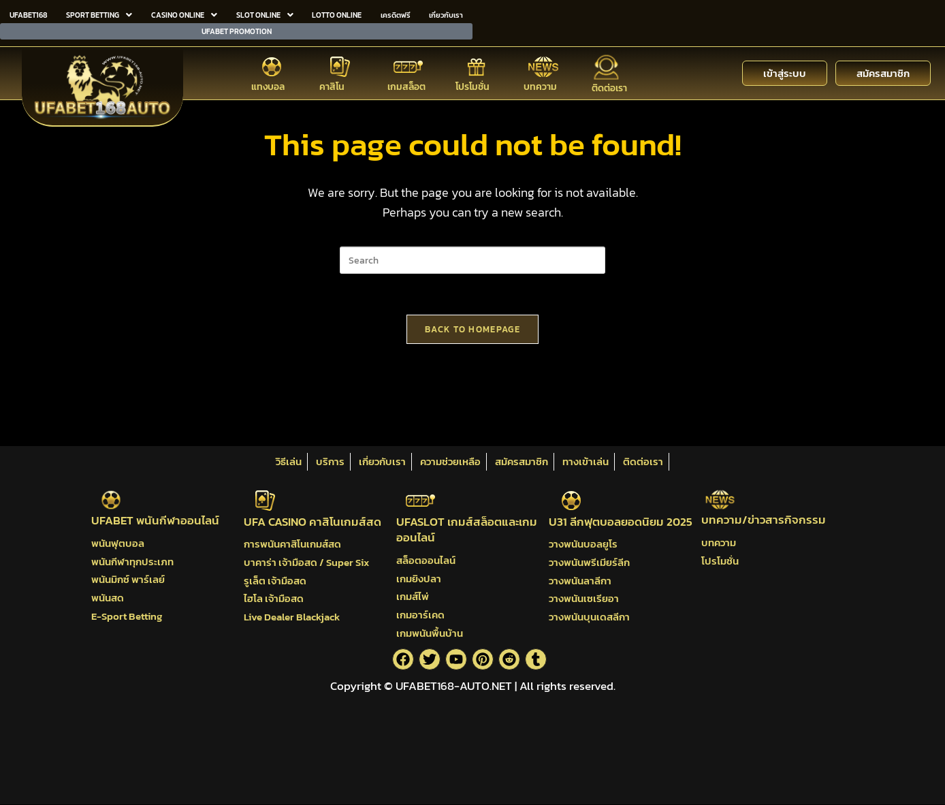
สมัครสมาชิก (521, 461)
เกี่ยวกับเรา (446, 13)
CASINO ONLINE (183, 13)
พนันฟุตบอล (117, 543)
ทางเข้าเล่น (585, 461)
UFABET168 (28, 13)
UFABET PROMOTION (237, 27)
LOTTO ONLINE (335, 13)
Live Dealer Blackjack (292, 617)
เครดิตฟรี (395, 13)
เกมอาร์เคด (420, 614)
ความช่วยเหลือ (450, 461)
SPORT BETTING (98, 13)
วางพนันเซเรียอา (584, 598)
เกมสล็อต (406, 83)
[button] (98, 14)
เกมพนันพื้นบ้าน (429, 633)
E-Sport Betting (126, 616)
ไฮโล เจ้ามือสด (274, 598)
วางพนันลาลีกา (580, 580)
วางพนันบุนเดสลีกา (589, 617)
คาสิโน (332, 83)
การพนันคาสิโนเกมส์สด (292, 544)
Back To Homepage (472, 329)
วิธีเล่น (289, 461)
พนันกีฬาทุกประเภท (132, 561)
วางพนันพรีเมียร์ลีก (589, 562)
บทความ (540, 83)
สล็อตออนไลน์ (425, 560)
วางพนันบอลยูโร (583, 544)
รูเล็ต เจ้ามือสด (275, 580)
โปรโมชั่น (472, 83)
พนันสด (107, 597)
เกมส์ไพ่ (412, 597)
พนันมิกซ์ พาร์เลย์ (128, 580)
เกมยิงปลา (418, 578)
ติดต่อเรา (609, 84)
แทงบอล (268, 83)
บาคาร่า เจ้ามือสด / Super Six (306, 562)
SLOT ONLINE (263, 13)
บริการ (330, 461)
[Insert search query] (472, 260)
